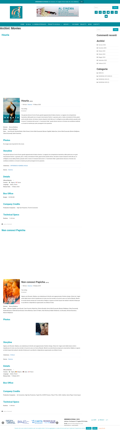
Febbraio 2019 (102, 63)
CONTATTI (96, 24)
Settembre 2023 (102, 60)
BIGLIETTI (83, 24)
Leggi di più (102, 428)
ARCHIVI (67, 24)
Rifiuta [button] (94, 428)
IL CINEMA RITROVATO (39, 24)
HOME (22, 24)
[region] (58, 11)
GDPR (94, 420)
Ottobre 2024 (101, 54)
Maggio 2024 (101, 57)
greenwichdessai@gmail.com (75, 423)
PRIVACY (102, 420)
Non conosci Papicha (13, 230)
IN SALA (28, 24)
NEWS (90, 24)
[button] (39, 11)
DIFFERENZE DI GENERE (16, 165)
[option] (11, 422)
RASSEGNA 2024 (102, 79)
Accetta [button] (89, 428)
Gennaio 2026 (102, 45)
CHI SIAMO (75, 24)
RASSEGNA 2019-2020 (104, 76)
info (82, 1)
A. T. (107, 420)
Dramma (30, 104)
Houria (5, 34)
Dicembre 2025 (102, 48)
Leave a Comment (7, 224)
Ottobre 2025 (101, 51)
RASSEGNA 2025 (102, 82)
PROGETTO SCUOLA (55, 24)
